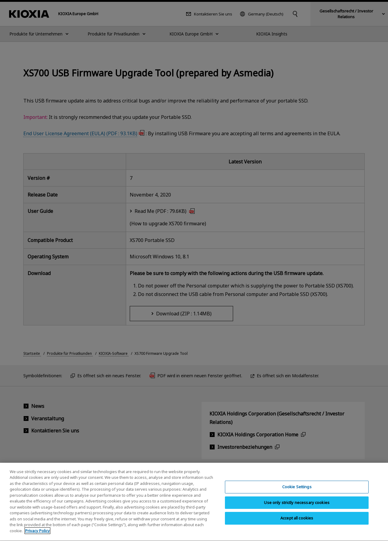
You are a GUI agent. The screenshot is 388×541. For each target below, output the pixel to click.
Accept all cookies (296, 526)
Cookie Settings (297, 494)
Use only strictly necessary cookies (296, 510)
